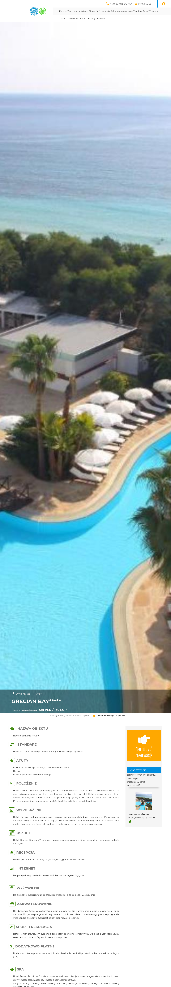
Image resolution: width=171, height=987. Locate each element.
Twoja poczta (74, 11)
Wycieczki (153, 11)
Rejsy (145, 11)
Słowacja (93, 11)
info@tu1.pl (145, 3)
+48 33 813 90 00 (121, 3)
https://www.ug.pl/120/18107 (143, 817)
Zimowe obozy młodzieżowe (73, 18)
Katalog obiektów (96, 18)
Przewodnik (104, 11)
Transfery (137, 11)
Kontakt (63, 11)
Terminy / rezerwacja (144, 745)
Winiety (84, 11)
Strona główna (56, 716)
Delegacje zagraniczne (122, 11)
